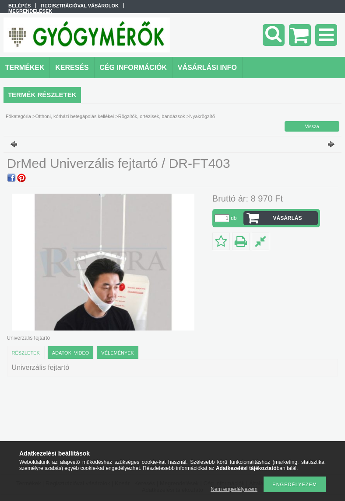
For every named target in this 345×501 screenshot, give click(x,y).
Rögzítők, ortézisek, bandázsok (151, 116)
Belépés (19, 5)
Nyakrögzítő (202, 116)
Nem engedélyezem (234, 489)
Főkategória (18, 116)
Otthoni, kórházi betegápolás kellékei (74, 116)
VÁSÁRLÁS (287, 218)
